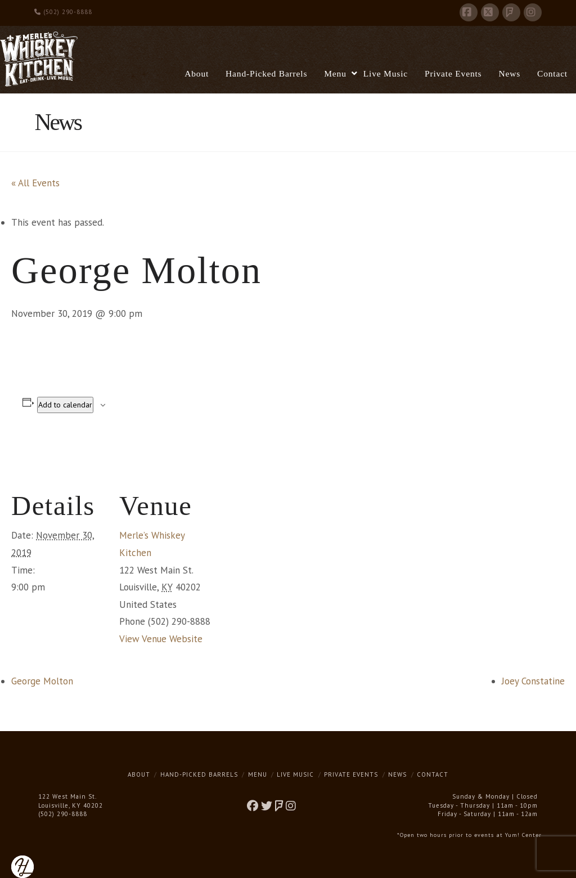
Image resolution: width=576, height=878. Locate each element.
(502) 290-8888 (63, 12)
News (397, 774)
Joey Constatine (533, 681)
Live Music (295, 774)
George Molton (42, 681)
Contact (432, 774)
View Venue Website (160, 639)
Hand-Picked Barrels (199, 774)
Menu (257, 774)
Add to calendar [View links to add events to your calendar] (65, 405)
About (139, 774)
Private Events (351, 774)
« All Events (35, 183)
